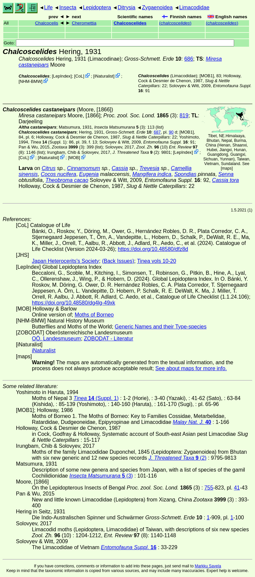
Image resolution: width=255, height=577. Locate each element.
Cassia (120, 168)
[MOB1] (207, 75)
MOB (74, 157)
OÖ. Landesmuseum (56, 338)
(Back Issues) (118, 261)
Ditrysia (126, 7)
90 (171, 132)
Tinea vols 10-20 (156, 261)
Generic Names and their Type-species (161, 326)
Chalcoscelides (130, 23)
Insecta (67, 7)
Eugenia (89, 174)
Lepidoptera (97, 7)
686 (188, 59)
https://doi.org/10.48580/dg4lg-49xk (73, 303)
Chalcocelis (46, 23)
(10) (152, 146)
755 (208, 487)
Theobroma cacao (66, 180)
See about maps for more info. (191, 368)
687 (157, 132)
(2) (136, 152)
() (175, 23)
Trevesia (149, 168)
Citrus (48, 168)
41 (237, 487)
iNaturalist (103, 76)
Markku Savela (208, 566)
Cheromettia (84, 23)
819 (184, 115)
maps (226, 168)
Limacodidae (194, 7)
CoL (79, 76)
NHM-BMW (31, 81)
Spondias (185, 174)
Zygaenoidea (157, 7)
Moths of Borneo (94, 314)
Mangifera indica (151, 174)
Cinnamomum (83, 168)
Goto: (119, 42)
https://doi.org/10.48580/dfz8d (153, 249)
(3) (140, 115)
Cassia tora (225, 180)
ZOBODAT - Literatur (108, 338)
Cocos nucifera (58, 174)
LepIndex (62, 76)
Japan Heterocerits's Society (65, 261)
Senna (225, 174)
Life (48, 7)
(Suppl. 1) (49, 142)
